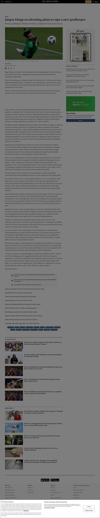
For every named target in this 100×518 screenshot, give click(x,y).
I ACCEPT (89, 506)
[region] (50, 509)
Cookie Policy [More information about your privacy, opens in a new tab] (26, 510)
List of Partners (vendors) (49, 507)
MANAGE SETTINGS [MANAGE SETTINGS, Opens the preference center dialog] (89, 510)
